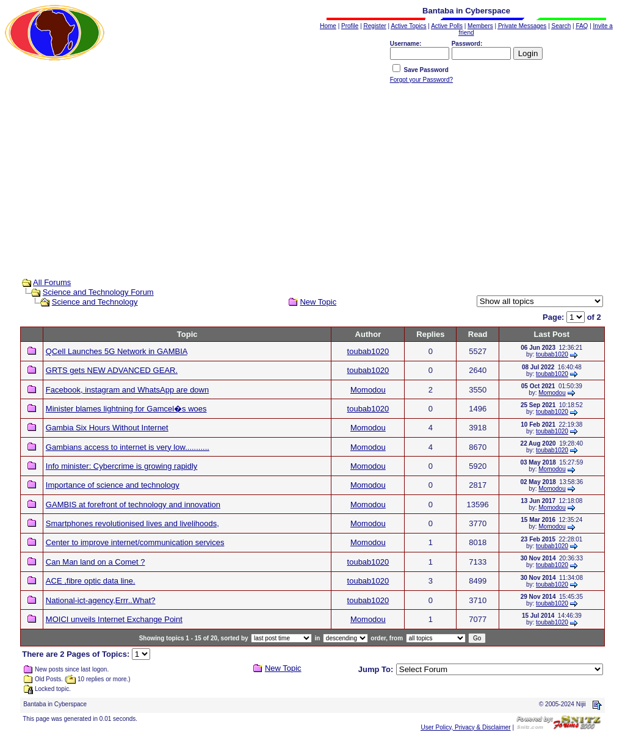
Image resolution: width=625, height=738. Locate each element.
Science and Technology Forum (98, 292)
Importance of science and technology (112, 485)
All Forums (52, 282)
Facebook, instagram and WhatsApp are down (127, 389)
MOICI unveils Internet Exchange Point (114, 619)
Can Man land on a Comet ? (95, 561)
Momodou (368, 389)
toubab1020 (368, 351)
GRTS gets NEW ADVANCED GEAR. (112, 370)
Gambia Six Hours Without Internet (107, 427)
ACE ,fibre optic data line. (90, 580)
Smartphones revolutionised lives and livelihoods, (132, 523)
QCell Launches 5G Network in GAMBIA (116, 351)
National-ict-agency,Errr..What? (101, 600)
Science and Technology (95, 301)
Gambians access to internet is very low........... (127, 447)
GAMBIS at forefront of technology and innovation (133, 504)
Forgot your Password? (421, 79)
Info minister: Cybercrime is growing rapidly (122, 466)
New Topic (318, 301)
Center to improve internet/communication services (135, 542)
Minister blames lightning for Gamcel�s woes (126, 408)
